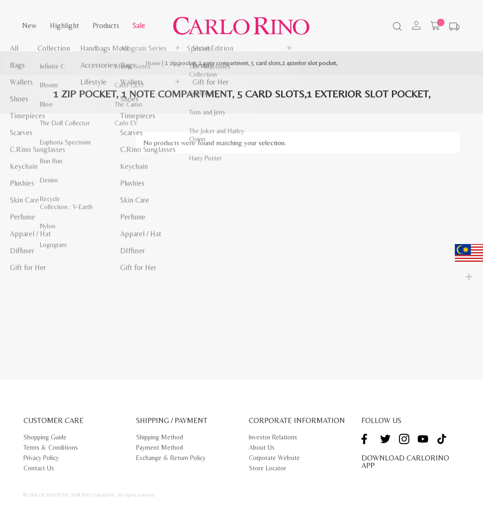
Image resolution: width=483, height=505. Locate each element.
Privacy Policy (41, 457)
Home (153, 63)
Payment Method (159, 447)
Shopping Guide (45, 437)
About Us (262, 447)
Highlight (64, 25)
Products (105, 25)
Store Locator (267, 468)
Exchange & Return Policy (171, 457)
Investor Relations (273, 437)
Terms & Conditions (50, 447)
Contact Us (38, 468)
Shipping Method (159, 437)
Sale (138, 25)
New (29, 25)
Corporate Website (274, 457)
